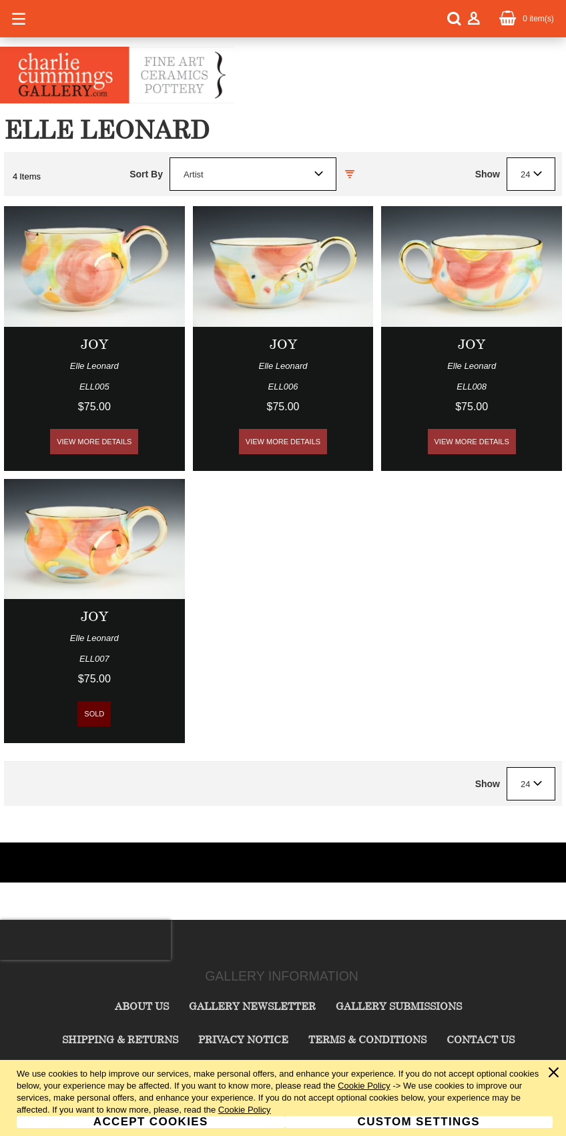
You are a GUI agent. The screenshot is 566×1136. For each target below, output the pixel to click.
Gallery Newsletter (252, 1006)
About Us (142, 1006)
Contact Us (481, 1039)
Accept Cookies (150, 1122)
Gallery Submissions (399, 1006)
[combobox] (253, 174)
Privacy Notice (243, 1039)
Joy (94, 344)
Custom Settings (419, 1122)
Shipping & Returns (120, 1039)
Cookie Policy (364, 1086)
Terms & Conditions (367, 1039)
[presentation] (85, 940)
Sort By (146, 174)
